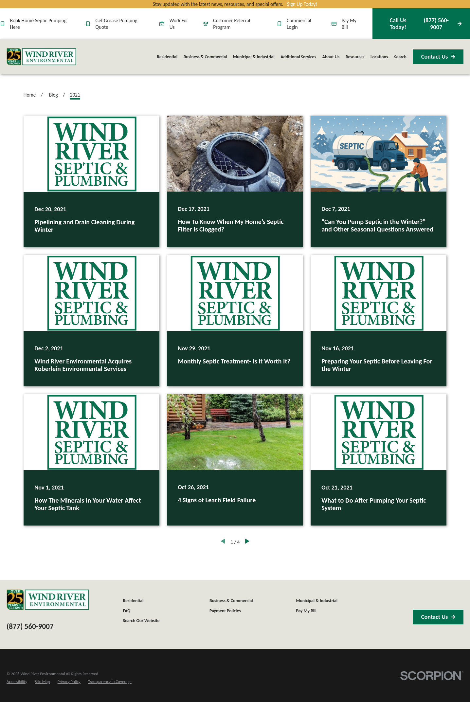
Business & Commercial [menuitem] (205, 57)
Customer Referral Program (226, 23)
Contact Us (438, 56)
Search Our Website (141, 620)
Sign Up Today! (302, 4)
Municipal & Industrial (316, 600)
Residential (133, 600)
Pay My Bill (344, 23)
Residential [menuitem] (167, 57)
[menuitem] (17, 681)
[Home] (41, 57)
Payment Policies (225, 611)
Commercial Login (294, 23)
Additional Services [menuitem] (298, 57)
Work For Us (173, 23)
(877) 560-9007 (421, 24)
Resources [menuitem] (355, 57)
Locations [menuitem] (379, 57)
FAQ (126, 611)
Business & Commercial (231, 600)
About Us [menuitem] (331, 57)
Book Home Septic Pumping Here (33, 23)
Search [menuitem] (400, 57)
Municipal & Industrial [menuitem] (254, 57)
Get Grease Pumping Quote (111, 23)
